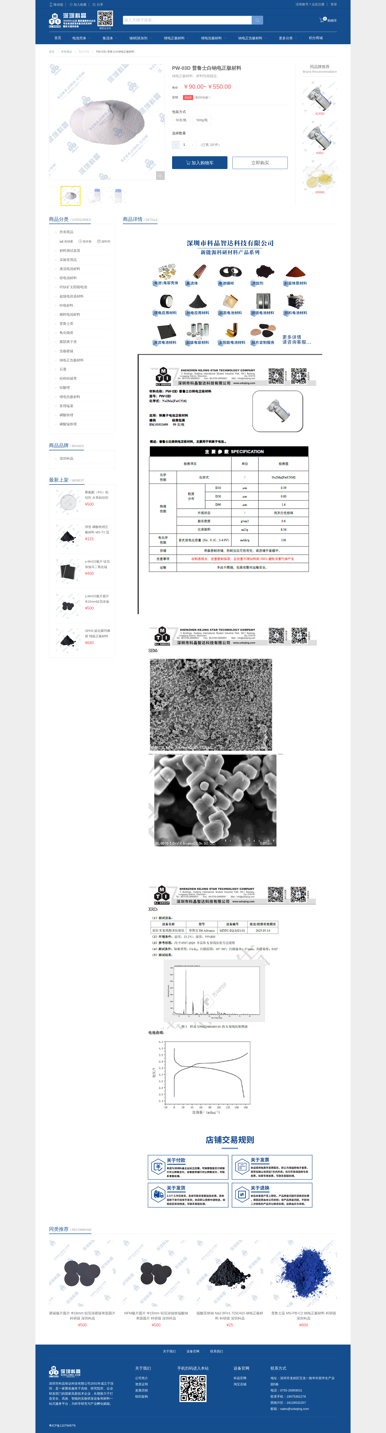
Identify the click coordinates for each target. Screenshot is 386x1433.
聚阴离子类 (66, 342)
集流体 (110, 38)
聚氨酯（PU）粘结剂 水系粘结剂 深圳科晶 (97, 494)
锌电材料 (64, 305)
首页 (57, 38)
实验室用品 (66, 260)
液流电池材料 (67, 269)
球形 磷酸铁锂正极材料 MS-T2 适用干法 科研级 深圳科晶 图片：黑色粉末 (97, 529)
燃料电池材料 (67, 314)
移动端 (56, 4)
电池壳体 (82, 38)
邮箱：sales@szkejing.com (290, 1409)
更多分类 (288, 38)
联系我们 (216, 1351)
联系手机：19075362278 (288, 1396)
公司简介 (141, 1378)
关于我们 (169, 1351)
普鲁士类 (64, 324)
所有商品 (66, 51)
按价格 (85, 241)
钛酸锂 (62, 387)
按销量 (66, 241)
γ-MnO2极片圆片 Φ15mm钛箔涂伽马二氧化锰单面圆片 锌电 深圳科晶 (97, 598)
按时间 (103, 241)
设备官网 (193, 1351)
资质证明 (141, 1384)
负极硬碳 (64, 351)
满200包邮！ (203, 97)
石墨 (60, 369)
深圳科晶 (64, 458)
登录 (334, 4)
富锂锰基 (64, 406)
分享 (97, 4)
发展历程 (141, 1390)
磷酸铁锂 (64, 415)
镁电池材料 (66, 278)
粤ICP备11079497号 (62, 1425)
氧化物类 (64, 333)
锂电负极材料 (214, 38)
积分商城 (316, 38)
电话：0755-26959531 (286, 1390)
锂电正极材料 (177, 38)
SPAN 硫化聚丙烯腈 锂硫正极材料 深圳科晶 (97, 633)
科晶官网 (240, 1378)
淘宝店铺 (240, 1384)
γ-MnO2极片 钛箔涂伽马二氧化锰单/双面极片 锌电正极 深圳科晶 (97, 564)
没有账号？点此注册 (310, 4)
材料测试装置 (67, 251)
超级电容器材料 (69, 296)
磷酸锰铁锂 (66, 424)
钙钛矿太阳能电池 (71, 287)
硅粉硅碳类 (66, 378)
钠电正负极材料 (253, 38)
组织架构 (141, 1396)
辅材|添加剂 (141, 38)
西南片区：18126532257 (288, 1403)
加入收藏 (77, 4)
